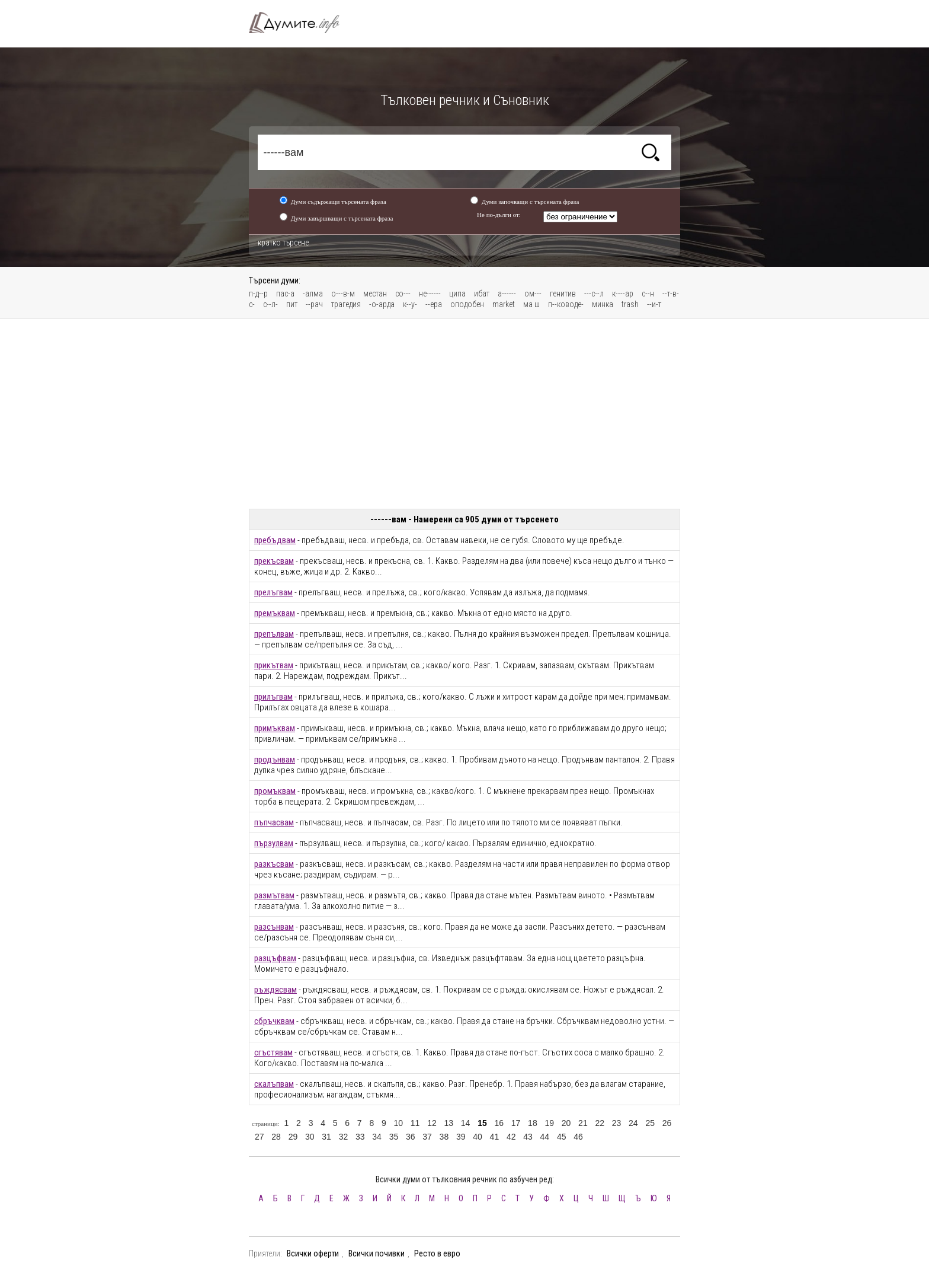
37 (427, 1136)
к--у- (410, 304)
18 (532, 1123)
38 (444, 1136)
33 (360, 1136)
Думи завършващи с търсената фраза (342, 218)
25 (650, 1123)
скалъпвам (274, 1084)
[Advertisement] (464, 414)
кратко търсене (283, 242)
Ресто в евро (437, 1253)
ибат (481, 293)
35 (394, 1136)
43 (528, 1136)
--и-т (654, 304)
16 (499, 1123)
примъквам (274, 728)
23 (617, 1123)
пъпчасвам (274, 822)
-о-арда (382, 304)
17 (516, 1123)
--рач (314, 304)
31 (326, 1136)
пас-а (285, 293)
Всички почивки (376, 1253)
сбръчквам (274, 1021)
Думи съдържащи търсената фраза (338, 201)
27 (259, 1136)
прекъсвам (274, 561)
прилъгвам (273, 696)
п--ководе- (566, 304)
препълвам (274, 634)
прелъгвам (273, 592)
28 (276, 1136)
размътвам (274, 895)
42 (511, 1136)
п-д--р (258, 293)
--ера (433, 304)
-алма (313, 293)
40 (477, 1136)
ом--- (533, 293)
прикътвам (273, 665)
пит (291, 304)
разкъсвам (274, 864)
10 (398, 1123)
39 (461, 1136)
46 (578, 1136)
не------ (430, 293)
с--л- (270, 304)
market (503, 304)
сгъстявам (273, 1052)
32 (343, 1136)
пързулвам (273, 843)
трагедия (346, 304)
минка (602, 304)
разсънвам (274, 926)
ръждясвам (275, 989)
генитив (563, 293)
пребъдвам (275, 540)
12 (432, 1123)
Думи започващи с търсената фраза (530, 201)
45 (561, 1136)
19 (549, 1123)
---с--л (594, 293)
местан (375, 293)
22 (599, 1123)
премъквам (274, 613)
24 (633, 1123)
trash (630, 304)
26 (667, 1123)
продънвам (274, 759)
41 (494, 1136)
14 (465, 1123)
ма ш (531, 304)
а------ (507, 293)
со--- (403, 293)
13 (448, 1123)
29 (293, 1136)
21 (583, 1123)
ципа (457, 293)
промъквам (275, 791)
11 (415, 1123)
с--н (648, 293)
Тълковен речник (301, 22)
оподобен (467, 304)
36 (410, 1136)
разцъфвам (275, 958)
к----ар (622, 293)
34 (377, 1136)
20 (566, 1123)
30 (310, 1136)
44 (545, 1136)
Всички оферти (313, 1253)
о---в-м (343, 293)
